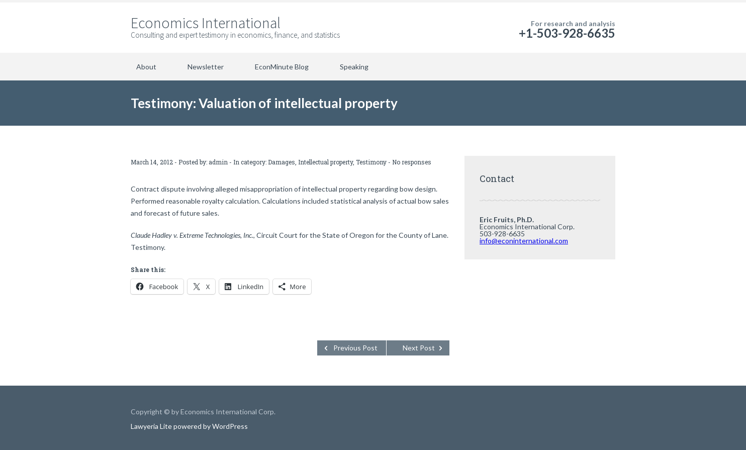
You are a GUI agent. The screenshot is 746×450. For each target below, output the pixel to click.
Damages (281, 162)
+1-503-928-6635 (567, 33)
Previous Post (355, 347)
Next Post (419, 347)
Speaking (354, 66)
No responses (411, 162)
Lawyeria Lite (152, 426)
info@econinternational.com (524, 240)
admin (218, 162)
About (146, 66)
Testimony (371, 162)
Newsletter (206, 66)
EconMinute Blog (282, 66)
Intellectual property (325, 162)
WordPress (229, 426)
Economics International (206, 22)
